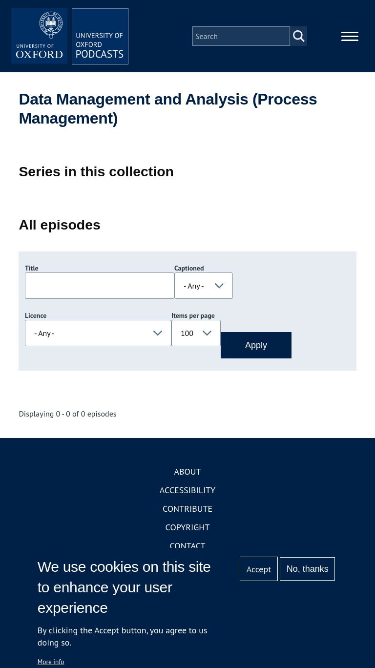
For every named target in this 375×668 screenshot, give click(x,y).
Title (32, 268)
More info (51, 661)
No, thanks (308, 569)
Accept (259, 569)
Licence (35, 315)
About (187, 471)
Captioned (189, 268)
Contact (188, 545)
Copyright (188, 527)
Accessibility (187, 490)
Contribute (187, 508)
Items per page (193, 315)
